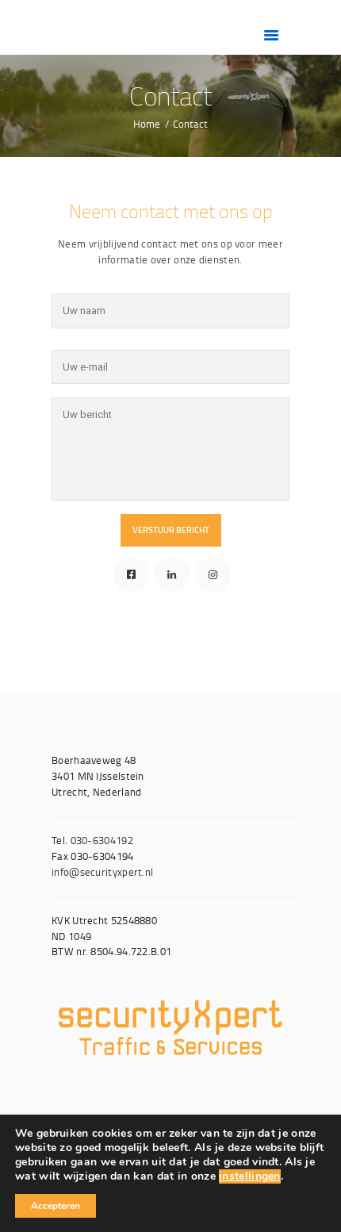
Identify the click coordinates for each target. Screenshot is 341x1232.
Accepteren (55, 1205)
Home (146, 124)
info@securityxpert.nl (102, 872)
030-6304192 (102, 840)
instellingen (250, 1176)
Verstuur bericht (170, 530)
